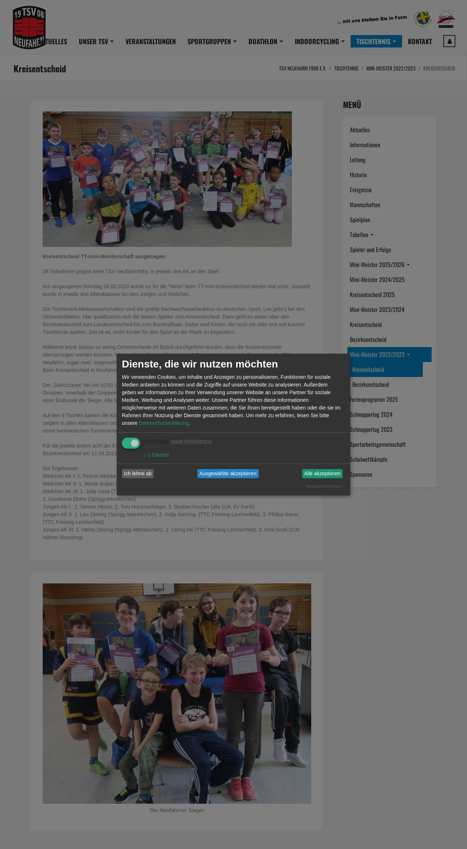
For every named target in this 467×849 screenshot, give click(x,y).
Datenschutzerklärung (164, 423)
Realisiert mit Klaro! (324, 486)
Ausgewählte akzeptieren (228, 473)
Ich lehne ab (138, 473)
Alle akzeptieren (322, 473)
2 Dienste (156, 455)
